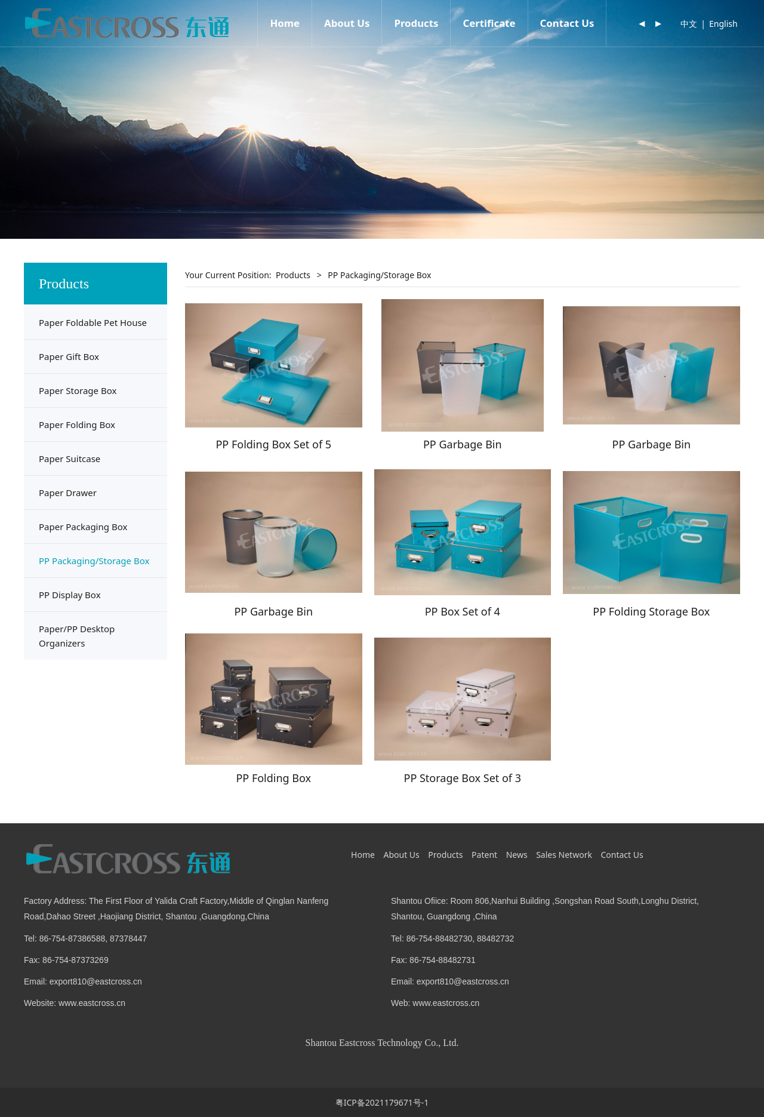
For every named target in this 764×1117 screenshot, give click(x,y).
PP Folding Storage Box (651, 611)
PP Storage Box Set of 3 (463, 778)
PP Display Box (70, 595)
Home (285, 23)
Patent (484, 854)
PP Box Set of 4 (462, 611)
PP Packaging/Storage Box (94, 561)
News (517, 854)
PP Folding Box (273, 778)
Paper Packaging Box (83, 527)
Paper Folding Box (77, 424)
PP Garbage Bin (462, 444)
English (723, 23)
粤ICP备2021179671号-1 (382, 1102)
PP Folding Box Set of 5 (273, 444)
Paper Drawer (68, 493)
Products (416, 23)
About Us (346, 23)
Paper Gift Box (69, 356)
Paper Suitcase (69, 458)
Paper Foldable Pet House (93, 322)
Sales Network (564, 854)
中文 (688, 23)
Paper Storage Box (77, 390)
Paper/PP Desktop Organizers (77, 636)
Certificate (489, 23)
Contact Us (567, 23)
